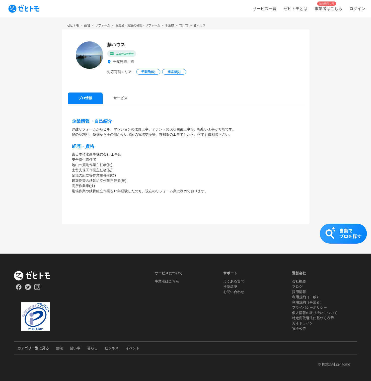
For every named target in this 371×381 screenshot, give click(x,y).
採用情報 (299, 292)
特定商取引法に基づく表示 (313, 318)
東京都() (174, 72)
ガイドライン (302, 323)
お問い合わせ (233, 292)
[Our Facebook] (18, 289)
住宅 (59, 348)
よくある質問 (233, 281)
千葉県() (148, 72)
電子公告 (299, 328)
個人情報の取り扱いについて (314, 313)
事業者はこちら (167, 281)
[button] (185, 239)
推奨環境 (230, 286)
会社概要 (299, 281)
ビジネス (112, 348)
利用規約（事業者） (307, 302)
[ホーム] (35, 276)
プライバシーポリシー (309, 307)
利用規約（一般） (306, 297)
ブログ (297, 286)
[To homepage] (23, 9)
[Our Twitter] (27, 289)
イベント (133, 348)
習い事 (75, 348)
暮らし (92, 348)
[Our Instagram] (37, 289)
